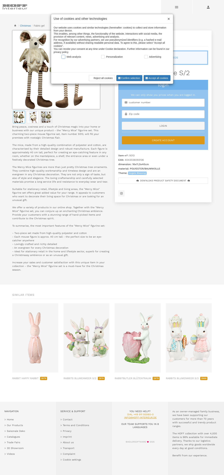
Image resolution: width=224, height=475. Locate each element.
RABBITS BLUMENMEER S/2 (84, 378)
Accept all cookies (156, 78)
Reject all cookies (101, 78)
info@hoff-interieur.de (140, 417)
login (163, 125)
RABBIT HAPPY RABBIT (29, 378)
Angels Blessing (137, 173)
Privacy (67, 431)
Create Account (163, 140)
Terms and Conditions (76, 425)
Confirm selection (129, 78)
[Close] (168, 17)
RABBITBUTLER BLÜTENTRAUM (137, 378)
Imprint (67, 436)
